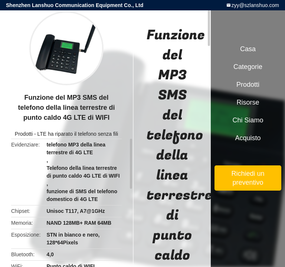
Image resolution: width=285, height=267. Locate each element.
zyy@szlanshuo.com (255, 5)
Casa (248, 49)
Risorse (247, 102)
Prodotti (24, 134)
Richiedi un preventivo (247, 178)
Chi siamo (247, 120)
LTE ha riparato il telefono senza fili (77, 134)
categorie (247, 66)
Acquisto (248, 138)
